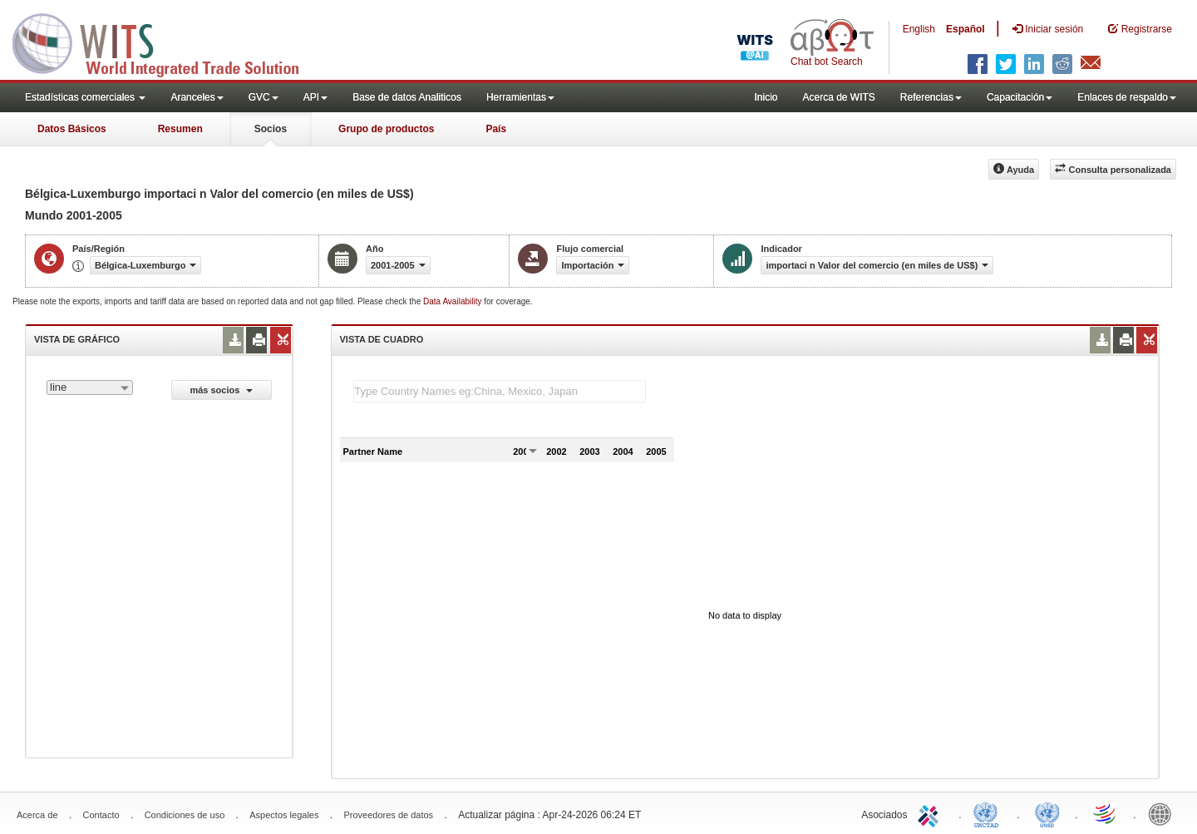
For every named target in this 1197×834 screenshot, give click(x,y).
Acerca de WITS (838, 97)
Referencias (931, 97)
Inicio (765, 97)
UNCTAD (989, 813)
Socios (270, 129)
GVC (263, 97)
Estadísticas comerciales (85, 97)
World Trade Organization (1105, 813)
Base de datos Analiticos (406, 97)
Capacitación (1019, 97)
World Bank (1163, 813)
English (919, 29)
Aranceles (196, 97)
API (315, 97)
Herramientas (520, 97)
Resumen (180, 129)
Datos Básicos (71, 129)
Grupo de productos (386, 129)
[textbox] (499, 391)
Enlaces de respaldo (1126, 97)
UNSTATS (1047, 813)
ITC (931, 813)
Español (965, 29)
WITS (166, 41)
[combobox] (90, 387)
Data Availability (453, 301)
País (495, 129)
